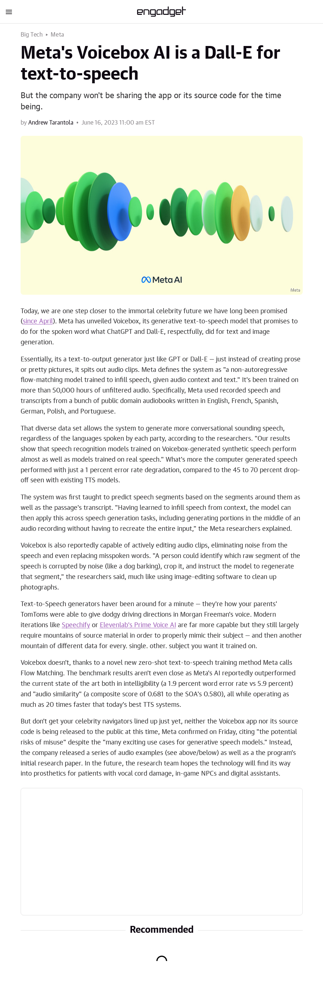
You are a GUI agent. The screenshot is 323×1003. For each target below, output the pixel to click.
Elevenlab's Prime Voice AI (138, 625)
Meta (57, 35)
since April (38, 321)
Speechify (76, 625)
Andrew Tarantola (50, 123)
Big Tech (32, 35)
